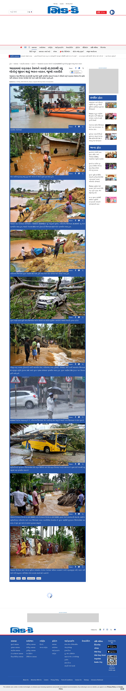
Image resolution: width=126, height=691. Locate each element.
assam (18, 578)
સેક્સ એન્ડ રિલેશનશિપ (71, 644)
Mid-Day (55, 3)
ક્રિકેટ (41, 644)
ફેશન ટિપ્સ (67, 663)
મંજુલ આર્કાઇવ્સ (92, 51)
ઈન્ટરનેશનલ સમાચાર (17, 653)
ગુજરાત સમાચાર (15, 647)
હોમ (10, 64)
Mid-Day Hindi (69, 3)
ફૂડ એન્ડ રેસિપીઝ (69, 653)
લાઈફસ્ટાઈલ (59, 47)
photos (38, 578)
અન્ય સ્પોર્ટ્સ (43, 647)
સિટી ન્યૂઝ (32, 51)
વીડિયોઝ (85, 47)
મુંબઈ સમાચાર (15, 644)
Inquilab (61, 3)
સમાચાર (34, 47)
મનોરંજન (42, 47)
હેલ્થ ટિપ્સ (67, 650)
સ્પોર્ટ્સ (50, 47)
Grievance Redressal (97, 680)
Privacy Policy (55, 680)
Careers (46, 680)
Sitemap (86, 680)
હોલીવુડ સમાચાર (31, 650)
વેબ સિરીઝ (29, 653)
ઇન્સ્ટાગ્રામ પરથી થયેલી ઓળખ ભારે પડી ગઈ (99, 56)
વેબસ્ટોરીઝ (69, 47)
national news (31, 578)
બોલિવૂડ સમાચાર (31, 644)
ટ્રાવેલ (66, 660)
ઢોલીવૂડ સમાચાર (30, 647)
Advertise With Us (36, 680)
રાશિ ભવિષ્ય (94, 47)
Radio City (98, 662)
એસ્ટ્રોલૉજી (68, 647)
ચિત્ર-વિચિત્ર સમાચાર (17, 657)
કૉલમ (55, 51)
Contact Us (78, 680)
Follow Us (77, 72)
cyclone (12, 578)
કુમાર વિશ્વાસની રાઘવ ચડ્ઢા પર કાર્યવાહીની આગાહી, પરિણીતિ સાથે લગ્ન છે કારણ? (63, 56)
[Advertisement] (63, 30)
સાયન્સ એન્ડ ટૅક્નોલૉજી (71, 657)
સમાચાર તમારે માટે (44, 51)
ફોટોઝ (78, 47)
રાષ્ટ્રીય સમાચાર (25, 64)
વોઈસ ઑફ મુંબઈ (78, 51)
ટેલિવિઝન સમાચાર (31, 657)
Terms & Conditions (67, 680)
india (24, 578)
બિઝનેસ (103, 47)
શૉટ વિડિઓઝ (65, 51)
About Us (25, 680)
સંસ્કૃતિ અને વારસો (69, 666)
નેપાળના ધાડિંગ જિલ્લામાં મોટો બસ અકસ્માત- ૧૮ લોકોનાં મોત (96, 127)
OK (122, 688)
